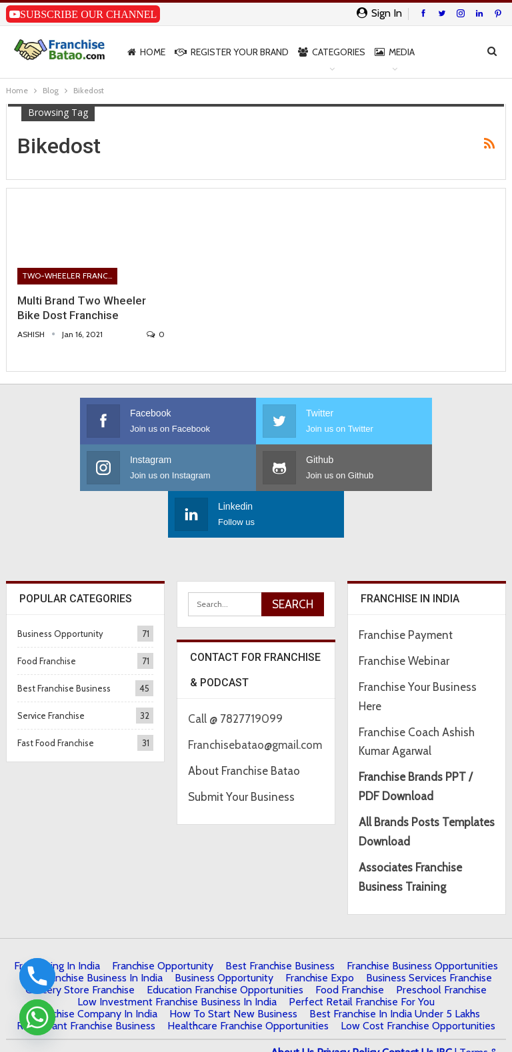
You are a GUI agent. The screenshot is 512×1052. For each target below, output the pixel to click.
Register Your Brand (232, 52)
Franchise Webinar (404, 614)
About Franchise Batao (244, 724)
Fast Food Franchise (55, 696)
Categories (331, 52)
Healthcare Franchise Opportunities (248, 979)
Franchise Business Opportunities (422, 919)
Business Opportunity (60, 587)
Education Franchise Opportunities (225, 943)
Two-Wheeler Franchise (69, 275)
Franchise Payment (406, 588)
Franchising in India (57, 919)
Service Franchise (51, 669)
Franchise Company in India (94, 967)
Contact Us (407, 1005)
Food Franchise (46, 614)
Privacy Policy (348, 1005)
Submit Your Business (241, 750)
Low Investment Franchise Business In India (177, 955)
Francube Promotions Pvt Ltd (146, 1024)
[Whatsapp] (37, 1017)
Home (146, 52)
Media (395, 52)
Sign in (379, 13)
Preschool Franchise (441, 943)
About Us (292, 1005)
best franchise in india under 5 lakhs (394, 967)
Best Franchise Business (64, 641)
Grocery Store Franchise (80, 943)
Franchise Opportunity (162, 919)
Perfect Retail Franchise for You (362, 955)
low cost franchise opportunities (418, 979)
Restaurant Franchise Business (86, 979)
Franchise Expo (319, 931)
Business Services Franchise (429, 931)
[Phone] (37, 976)
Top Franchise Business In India (92, 931)
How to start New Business (233, 967)
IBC (444, 1005)
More (436, 52)
